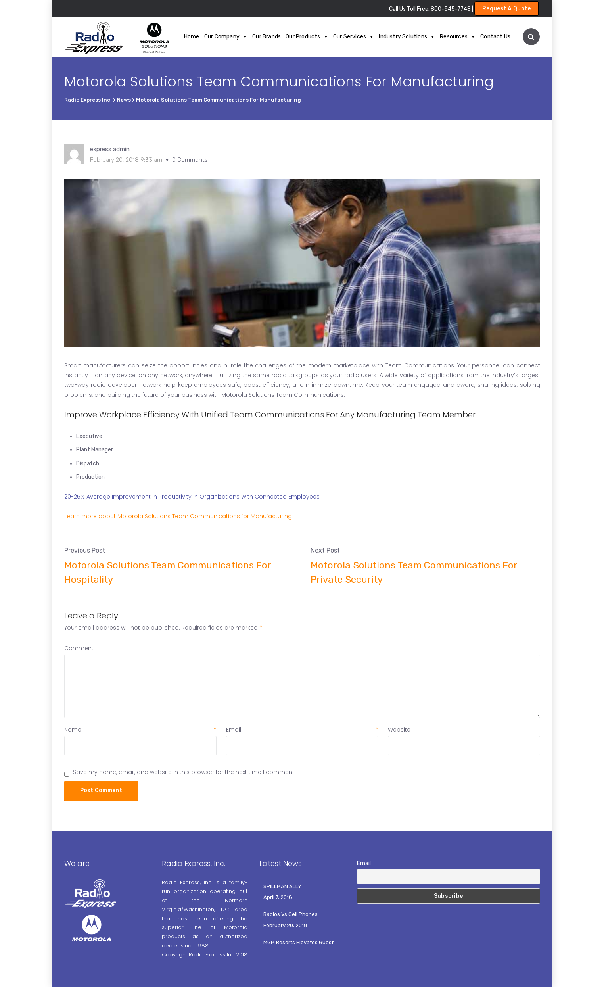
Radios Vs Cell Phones (290, 914)
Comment (79, 648)
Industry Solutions (407, 36)
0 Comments (190, 159)
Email (302, 730)
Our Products (307, 36)
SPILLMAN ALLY (282, 886)
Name (140, 730)
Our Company (225, 36)
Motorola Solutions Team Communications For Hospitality (167, 572)
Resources (458, 36)
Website (399, 730)
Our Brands (266, 36)
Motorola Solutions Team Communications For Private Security (414, 572)
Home (191, 36)
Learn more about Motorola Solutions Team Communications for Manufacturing (178, 516)
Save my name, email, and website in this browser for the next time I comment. (184, 772)
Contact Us (495, 36)
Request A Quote (506, 8)
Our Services (353, 36)
